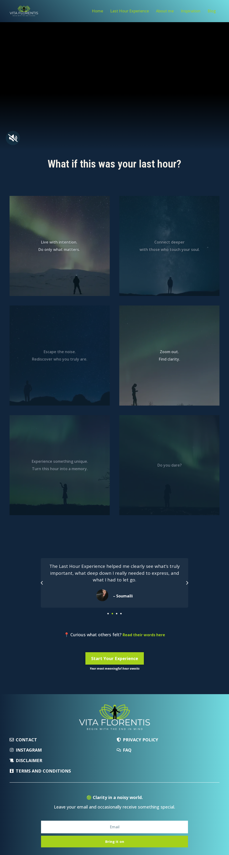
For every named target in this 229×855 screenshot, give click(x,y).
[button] (41, 582)
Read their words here (144, 634)
